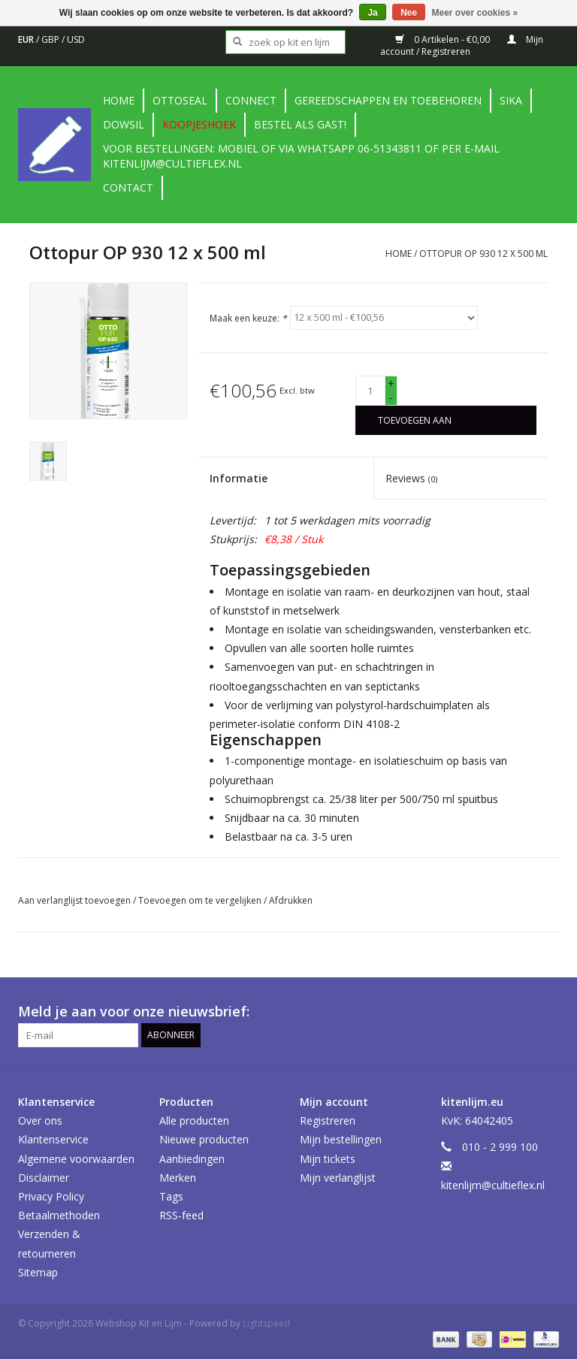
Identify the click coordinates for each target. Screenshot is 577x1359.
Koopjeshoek (199, 124)
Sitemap (38, 1272)
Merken (177, 1177)
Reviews (411, 478)
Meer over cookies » (475, 13)
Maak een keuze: (248, 317)
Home (118, 100)
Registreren (327, 1120)
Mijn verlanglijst (338, 1177)
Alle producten (194, 1120)
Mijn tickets (327, 1159)
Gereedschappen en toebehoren (388, 100)
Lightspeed (266, 1323)
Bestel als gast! (300, 124)
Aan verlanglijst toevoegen (75, 900)
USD (76, 39)
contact (128, 187)
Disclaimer (43, 1177)
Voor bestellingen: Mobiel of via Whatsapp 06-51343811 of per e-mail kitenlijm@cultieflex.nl (301, 156)
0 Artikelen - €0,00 (443, 39)
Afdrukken (291, 900)
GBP (51, 39)
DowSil (123, 124)
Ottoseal (180, 100)
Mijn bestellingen (341, 1139)
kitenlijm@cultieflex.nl (493, 1185)
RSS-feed (181, 1215)
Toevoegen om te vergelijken (201, 900)
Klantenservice (53, 1139)
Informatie (238, 478)
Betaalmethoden (59, 1215)
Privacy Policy (51, 1196)
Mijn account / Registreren (461, 45)
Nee (408, 13)
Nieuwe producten (204, 1139)
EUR (27, 39)
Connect (250, 100)
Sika (511, 100)
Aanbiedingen (192, 1159)
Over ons (40, 1120)
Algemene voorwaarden (76, 1159)
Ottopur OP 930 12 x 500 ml (483, 253)
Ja (372, 13)
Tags (171, 1196)
